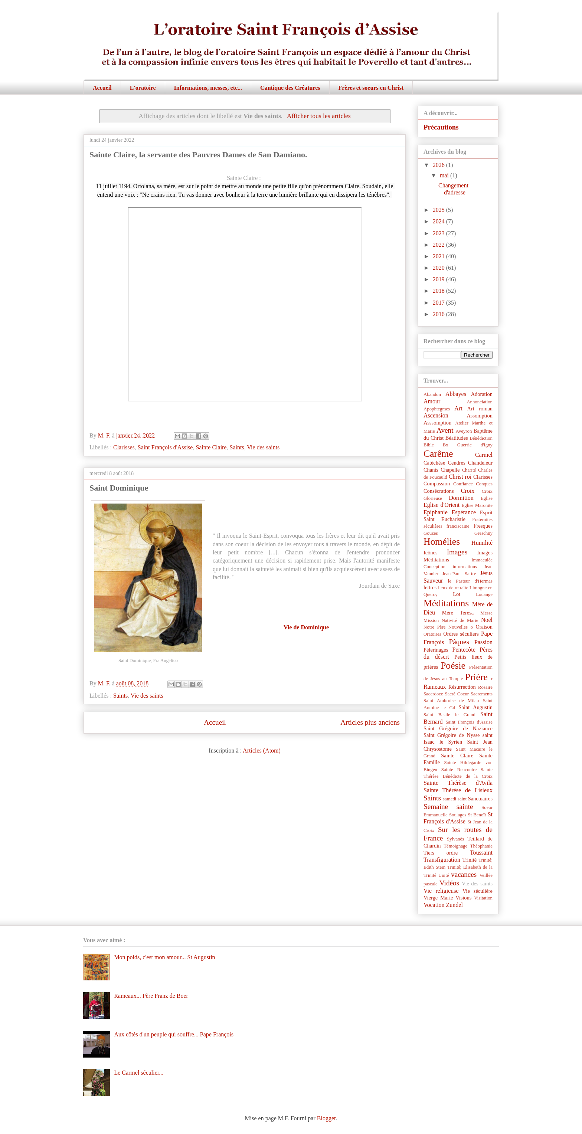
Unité (443, 875)
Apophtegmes (437, 409)
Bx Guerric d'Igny (468, 445)
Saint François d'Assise (165, 447)
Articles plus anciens (370, 722)
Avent (444, 430)
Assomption (480, 416)
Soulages (457, 814)
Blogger (326, 1118)
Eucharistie (453, 519)
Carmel (484, 455)
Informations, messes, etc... (208, 88)
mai (445, 175)
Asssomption (437, 423)
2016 (439, 314)
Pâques (459, 642)
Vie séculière (477, 891)
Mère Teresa (458, 613)
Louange (484, 594)
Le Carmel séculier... (138, 1072)
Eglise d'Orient (442, 505)
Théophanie (481, 846)
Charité (469, 470)
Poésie (453, 665)
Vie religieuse (441, 891)
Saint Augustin (476, 707)
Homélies (442, 541)
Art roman (480, 409)
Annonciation (480, 401)
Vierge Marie (438, 898)
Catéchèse (434, 463)
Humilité (482, 543)
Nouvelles (458, 627)
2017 (439, 302)
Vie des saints (263, 447)
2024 (439, 221)
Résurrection (462, 687)
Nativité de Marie (460, 620)
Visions (463, 898)
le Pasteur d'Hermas (470, 581)
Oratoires (432, 634)
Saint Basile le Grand (449, 714)
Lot (456, 594)
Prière (476, 677)
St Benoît (477, 814)
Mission (431, 620)
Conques (484, 483)
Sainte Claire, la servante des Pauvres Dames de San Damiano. (198, 154)
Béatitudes (456, 438)
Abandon (432, 394)
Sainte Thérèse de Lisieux (458, 790)
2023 (439, 233)
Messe (486, 613)
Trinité (469, 860)
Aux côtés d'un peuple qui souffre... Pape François (173, 1034)
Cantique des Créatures (290, 88)
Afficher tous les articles (319, 115)
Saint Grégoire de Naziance (458, 728)
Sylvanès (455, 839)
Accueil (102, 88)
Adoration (482, 394)
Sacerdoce (433, 694)
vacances (464, 874)
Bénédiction (481, 438)
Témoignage (455, 846)
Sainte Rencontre (459, 769)
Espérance (463, 512)
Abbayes (455, 394)
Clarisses (124, 447)
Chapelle (450, 470)
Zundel (454, 905)
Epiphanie (436, 512)
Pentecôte (463, 649)
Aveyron (464, 431)
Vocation (434, 905)
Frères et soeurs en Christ (371, 88)
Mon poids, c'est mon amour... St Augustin (164, 957)
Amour (432, 401)
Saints (237, 447)
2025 (439, 210)
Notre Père (434, 627)
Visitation (483, 898)
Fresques (483, 526)
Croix (467, 491)
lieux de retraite (453, 587)
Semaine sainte (448, 806)
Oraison (484, 627)
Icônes (431, 552)
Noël (487, 620)
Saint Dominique (118, 487)
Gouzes (431, 533)
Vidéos (449, 883)
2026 (439, 165)
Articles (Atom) (262, 750)
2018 (439, 291)
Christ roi (460, 476)
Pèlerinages (436, 650)
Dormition (461, 498)
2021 (439, 256)
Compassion (437, 483)
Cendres (456, 463)
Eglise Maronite (477, 505)
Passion (483, 642)
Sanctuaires (480, 799)
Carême (438, 453)
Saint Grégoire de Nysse (452, 735)
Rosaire (485, 687)
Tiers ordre (441, 853)
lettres (430, 587)
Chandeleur (480, 463)
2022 (439, 245)
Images (457, 552)
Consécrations (439, 491)
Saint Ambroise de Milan (451, 700)
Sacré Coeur (457, 694)
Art (458, 408)
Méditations (446, 603)
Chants (431, 470)
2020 (439, 268)
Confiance (463, 483)
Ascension (436, 415)
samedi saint (455, 799)
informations (464, 566)
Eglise (487, 498)
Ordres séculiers (461, 634)
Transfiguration (442, 859)
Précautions (441, 127)
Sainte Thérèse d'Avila (458, 783)
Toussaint (481, 852)
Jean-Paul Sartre (459, 573)
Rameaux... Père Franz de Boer (151, 996)
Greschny (483, 533)
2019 (439, 279)
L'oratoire (143, 88)
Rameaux (435, 687)
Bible (429, 445)
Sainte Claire (211, 447)
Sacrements (482, 694)
